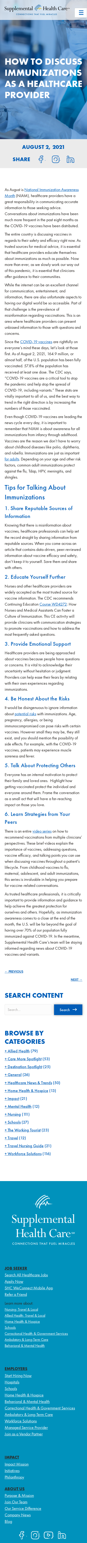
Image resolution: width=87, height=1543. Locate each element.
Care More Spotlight (25, 1058)
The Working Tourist (24, 1130)
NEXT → (76, 980)
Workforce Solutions (25, 1153)
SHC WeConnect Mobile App (29, 1288)
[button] (68, 1009)
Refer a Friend (16, 1294)
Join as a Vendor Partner (24, 1434)
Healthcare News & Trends (30, 1082)
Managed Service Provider (26, 1427)
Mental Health (20, 1106)
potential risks (25, 713)
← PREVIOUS (14, 971)
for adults (12, 459)
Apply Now (14, 1281)
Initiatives (12, 1470)
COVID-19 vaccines (36, 341)
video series (42, 831)
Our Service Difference (23, 1508)
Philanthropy (14, 1477)
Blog (8, 1521)
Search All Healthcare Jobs (26, 1275)
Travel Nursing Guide (26, 1145)
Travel (13, 1137)
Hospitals (12, 1382)
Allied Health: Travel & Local (25, 1315)
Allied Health (19, 1051)
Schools (14, 1122)
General (15, 1074)
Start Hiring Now (18, 1375)
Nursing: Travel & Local (21, 1309)
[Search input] (28, 1009)
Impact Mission (17, 1464)
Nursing (14, 1114)
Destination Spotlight (25, 1066)
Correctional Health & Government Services (36, 1333)
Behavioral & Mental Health (25, 1345)
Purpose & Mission (19, 1495)
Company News (18, 1514)
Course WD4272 (53, 604)
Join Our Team (16, 1502)
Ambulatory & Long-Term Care (26, 1339)
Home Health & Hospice (28, 1090)
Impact (13, 1098)
